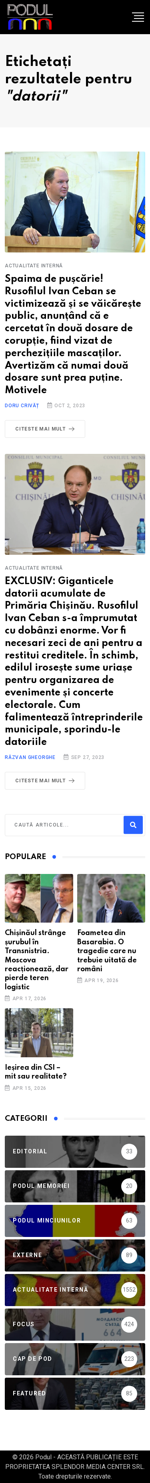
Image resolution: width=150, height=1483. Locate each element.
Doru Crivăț (22, 405)
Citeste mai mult (46, 429)
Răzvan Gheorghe (30, 757)
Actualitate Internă (34, 266)
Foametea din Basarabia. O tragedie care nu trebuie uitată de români (107, 951)
